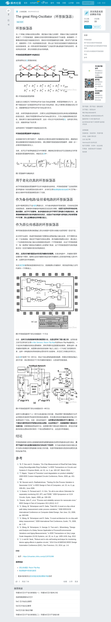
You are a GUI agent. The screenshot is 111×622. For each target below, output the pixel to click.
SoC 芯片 (20, 22)
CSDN (93, 145)
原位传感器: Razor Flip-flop (29, 568)
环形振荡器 (88, 40)
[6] (20, 265)
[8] (24, 265)
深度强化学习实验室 (95, 149)
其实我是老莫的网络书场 (39, 576)
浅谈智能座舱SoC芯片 (24, 597)
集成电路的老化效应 (61, 189)
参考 (85, 57)
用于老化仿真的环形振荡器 (93, 43)
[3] (44, 154)
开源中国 (100, 133)
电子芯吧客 (86, 145)
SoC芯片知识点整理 (23, 606)
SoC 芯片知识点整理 (24, 601)
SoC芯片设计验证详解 (24, 610)
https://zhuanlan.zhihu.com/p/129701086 (38, 556)
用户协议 (93, 106)
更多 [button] (76, 581)
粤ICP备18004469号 (89, 113)
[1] (27, 60)
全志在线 (100, 145)
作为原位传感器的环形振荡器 (94, 51)
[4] (34, 205)
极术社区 (13, 3)
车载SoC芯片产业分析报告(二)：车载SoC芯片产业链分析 (37, 615)
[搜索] (88, 3)
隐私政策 (100, 106)
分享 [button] (71, 581)
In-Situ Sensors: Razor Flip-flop (43, 342)
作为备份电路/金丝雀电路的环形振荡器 (95, 47)
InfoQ (84, 136)
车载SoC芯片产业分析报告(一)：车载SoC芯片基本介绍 (37, 593)
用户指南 (85, 106)
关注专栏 (88, 27)
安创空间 (93, 133)
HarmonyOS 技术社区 (89, 142)
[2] (65, 119)
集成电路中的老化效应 (27, 571)
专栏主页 (97, 27)
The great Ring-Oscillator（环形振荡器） (45, 16)
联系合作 (93, 109)
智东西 (84, 152)
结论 (85, 54)
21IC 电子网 (86, 139)
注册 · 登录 (101, 3)
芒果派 (84, 149)
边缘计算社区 (91, 136)
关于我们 (85, 109)
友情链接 (85, 130)
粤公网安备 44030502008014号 (92, 116)
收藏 (65, 581)
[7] (22, 265)
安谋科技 (85, 133)
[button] (8, 25)
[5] (36, 205)
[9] (20, 357)
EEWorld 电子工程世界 (92, 122)
